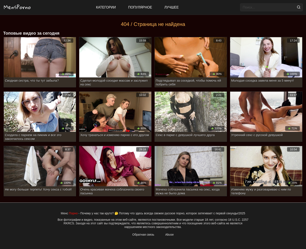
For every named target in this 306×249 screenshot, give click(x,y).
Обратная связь (143, 234)
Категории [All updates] (106, 7)
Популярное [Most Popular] (140, 7)
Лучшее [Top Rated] (171, 7)
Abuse (169, 234)
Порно (73, 213)
